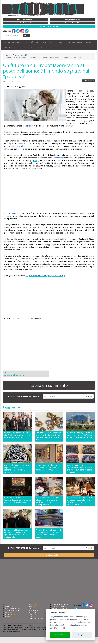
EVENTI (80, 42)
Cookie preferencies (36, 618)
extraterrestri (58, 157)
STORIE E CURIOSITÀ (12, 608)
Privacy (31, 616)
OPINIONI (61, 42)
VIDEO (22, 47)
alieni (35, 160)
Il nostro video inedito (49, 555)
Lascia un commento (49, 385)
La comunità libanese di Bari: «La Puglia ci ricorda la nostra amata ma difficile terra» (17, 435)
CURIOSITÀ (28, 42)
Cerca (26, 35)
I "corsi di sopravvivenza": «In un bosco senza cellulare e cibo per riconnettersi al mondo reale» (80, 501)
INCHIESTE (16, 42)
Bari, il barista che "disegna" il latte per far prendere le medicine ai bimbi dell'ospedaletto (48, 501)
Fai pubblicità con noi (59, 608)
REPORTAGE (41, 42)
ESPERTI (89, 42)
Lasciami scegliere (57, 628)
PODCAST (31, 47)
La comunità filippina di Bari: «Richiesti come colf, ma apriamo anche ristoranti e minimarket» (16, 533)
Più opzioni (81, 635)
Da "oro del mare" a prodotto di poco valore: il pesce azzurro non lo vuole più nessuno (17, 468)
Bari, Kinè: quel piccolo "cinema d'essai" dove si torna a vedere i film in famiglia (17, 499)
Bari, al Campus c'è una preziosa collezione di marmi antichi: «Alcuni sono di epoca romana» (79, 468)
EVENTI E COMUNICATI (12, 610)
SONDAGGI (32, 612)
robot (31, 125)
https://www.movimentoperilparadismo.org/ (45, 275)
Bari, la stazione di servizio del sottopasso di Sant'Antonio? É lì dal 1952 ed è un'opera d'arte (49, 533)
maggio (12, 213)
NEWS (7, 616)
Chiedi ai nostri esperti (60, 604)
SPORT (52, 42)
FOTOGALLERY (10, 47)
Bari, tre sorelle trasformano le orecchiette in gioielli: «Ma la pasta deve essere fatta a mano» (49, 436)
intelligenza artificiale (17, 146)
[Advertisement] (49, 191)
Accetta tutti (59, 635)
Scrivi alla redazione (59, 606)
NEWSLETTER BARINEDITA (24, 396)
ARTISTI (71, 42)
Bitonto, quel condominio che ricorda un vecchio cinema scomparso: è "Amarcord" (48, 467)
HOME (7, 42)
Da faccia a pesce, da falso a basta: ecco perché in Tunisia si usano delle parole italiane (79, 435)
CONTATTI (42, 47)
